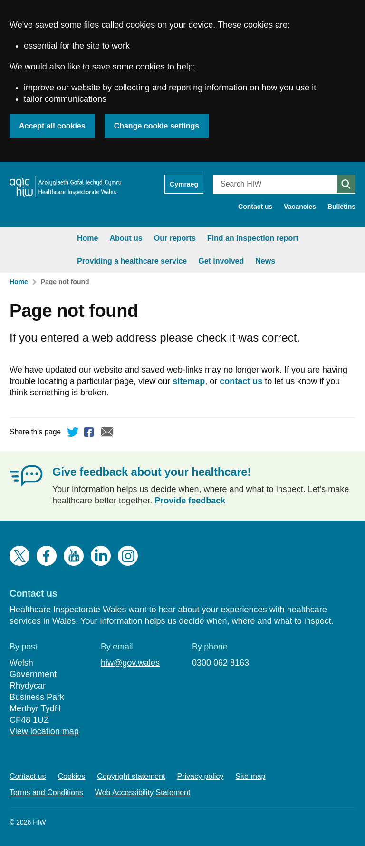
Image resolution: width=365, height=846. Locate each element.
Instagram (128, 556)
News (203, 261)
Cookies (72, 776)
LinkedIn (101, 556)
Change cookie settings (157, 126)
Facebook (90, 433)
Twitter (73, 433)
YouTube (74, 556)
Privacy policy (200, 776)
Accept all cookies (52, 126)
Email (107, 433)
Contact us (255, 206)
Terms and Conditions (46, 792)
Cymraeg (184, 184)
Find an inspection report (191, 238)
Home (25, 238)
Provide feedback (189, 500)
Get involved (159, 261)
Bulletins (341, 206)
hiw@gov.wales (130, 663)
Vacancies (300, 206)
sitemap (189, 381)
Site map (250, 776)
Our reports (113, 238)
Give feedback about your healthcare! (151, 471)
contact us (241, 381)
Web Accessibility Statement (143, 792)
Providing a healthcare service (70, 261)
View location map (44, 731)
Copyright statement (131, 776)
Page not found (65, 281)
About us (64, 238)
